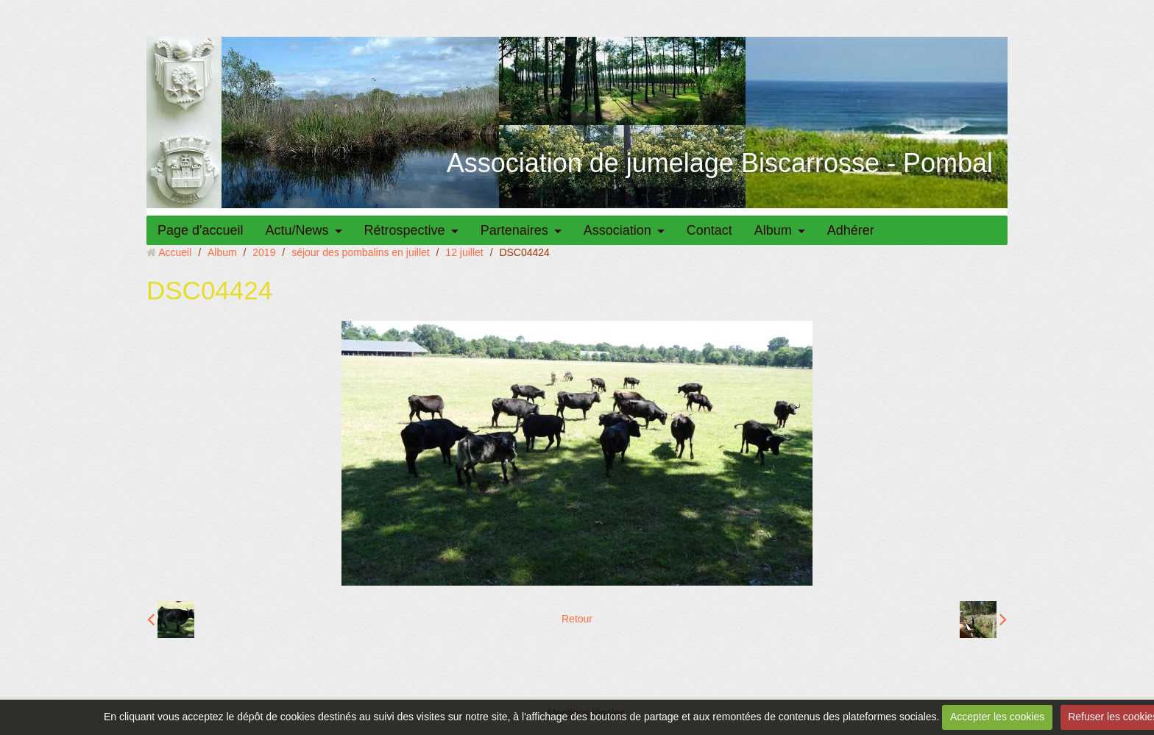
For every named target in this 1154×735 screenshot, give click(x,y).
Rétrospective (404, 230)
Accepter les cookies (997, 716)
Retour (577, 619)
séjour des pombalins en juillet (360, 252)
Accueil (174, 252)
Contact (709, 230)
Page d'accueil (200, 230)
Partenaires (514, 230)
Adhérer (850, 230)
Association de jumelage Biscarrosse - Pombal (720, 163)
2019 (263, 252)
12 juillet (464, 252)
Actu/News (297, 230)
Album (773, 230)
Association (617, 230)
